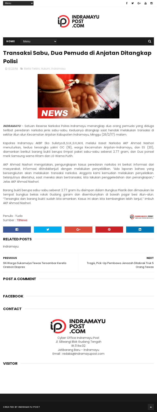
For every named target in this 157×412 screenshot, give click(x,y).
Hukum (45, 68)
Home (10, 41)
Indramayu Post (29, 407)
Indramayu (58, 68)
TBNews (22, 220)
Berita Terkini (32, 68)
